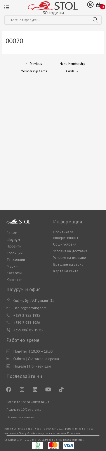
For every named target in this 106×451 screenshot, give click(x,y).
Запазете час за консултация (28, 401)
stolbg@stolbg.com (30, 308)
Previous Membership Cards (34, 64)
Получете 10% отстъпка (24, 409)
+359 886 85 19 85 (28, 330)
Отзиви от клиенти (20, 417)
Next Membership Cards (72, 64)
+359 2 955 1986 (26, 322)
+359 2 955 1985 (26, 315)
